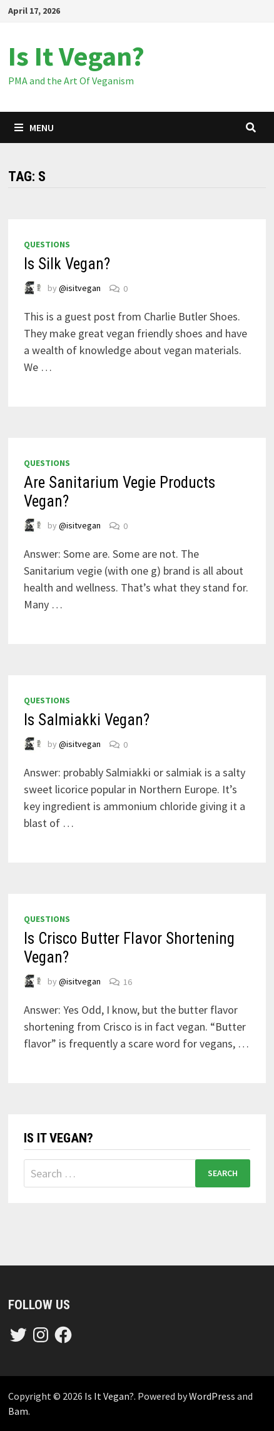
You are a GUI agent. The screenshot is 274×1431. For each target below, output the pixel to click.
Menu (34, 127)
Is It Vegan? (76, 56)
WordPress (212, 1396)
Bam (18, 1411)
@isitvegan (80, 288)
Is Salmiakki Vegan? (87, 720)
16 (127, 982)
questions (47, 244)
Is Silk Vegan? (67, 264)
